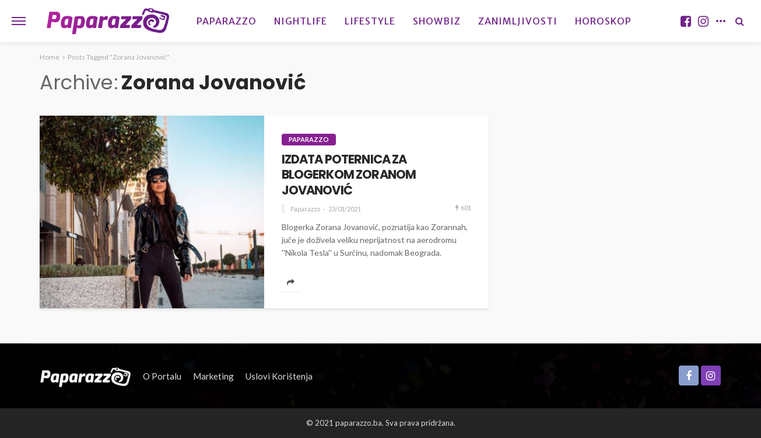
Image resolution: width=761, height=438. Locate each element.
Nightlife (300, 21)
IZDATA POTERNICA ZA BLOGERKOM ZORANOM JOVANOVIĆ (349, 175)
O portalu (162, 376)
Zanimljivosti (517, 21)
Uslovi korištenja (279, 376)
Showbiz (437, 21)
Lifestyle (370, 21)
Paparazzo (227, 21)
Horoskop (603, 21)
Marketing (213, 376)
